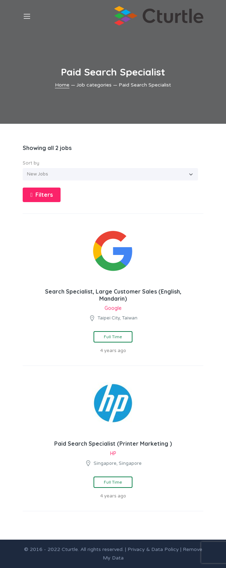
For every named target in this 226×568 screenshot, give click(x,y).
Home (62, 85)
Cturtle (70, 549)
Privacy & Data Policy (153, 549)
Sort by (31, 163)
